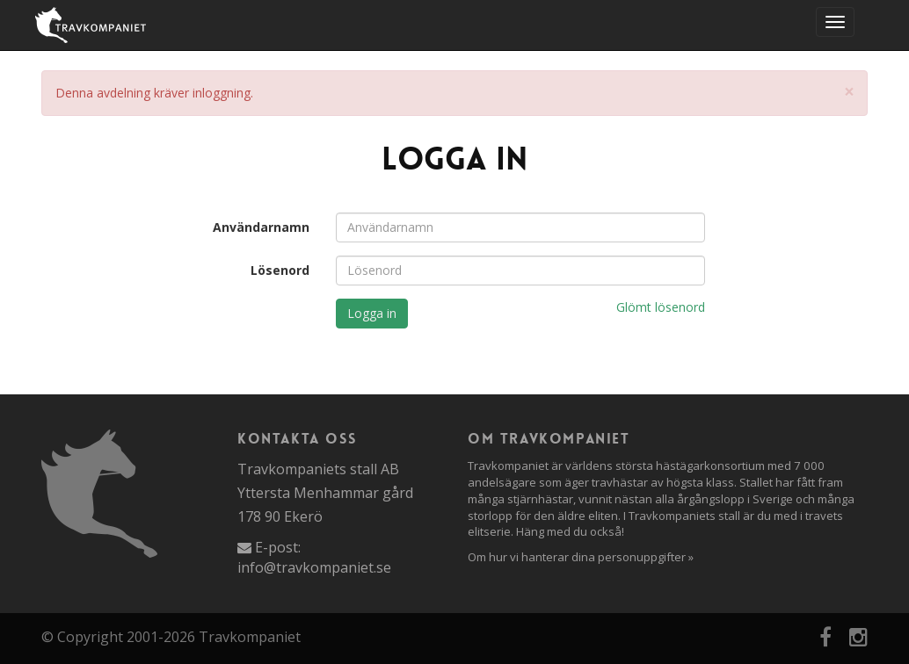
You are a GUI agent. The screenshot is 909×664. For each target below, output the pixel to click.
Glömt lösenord (660, 307)
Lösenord (280, 270)
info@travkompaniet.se (314, 567)
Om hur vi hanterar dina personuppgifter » (581, 557)
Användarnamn (261, 227)
